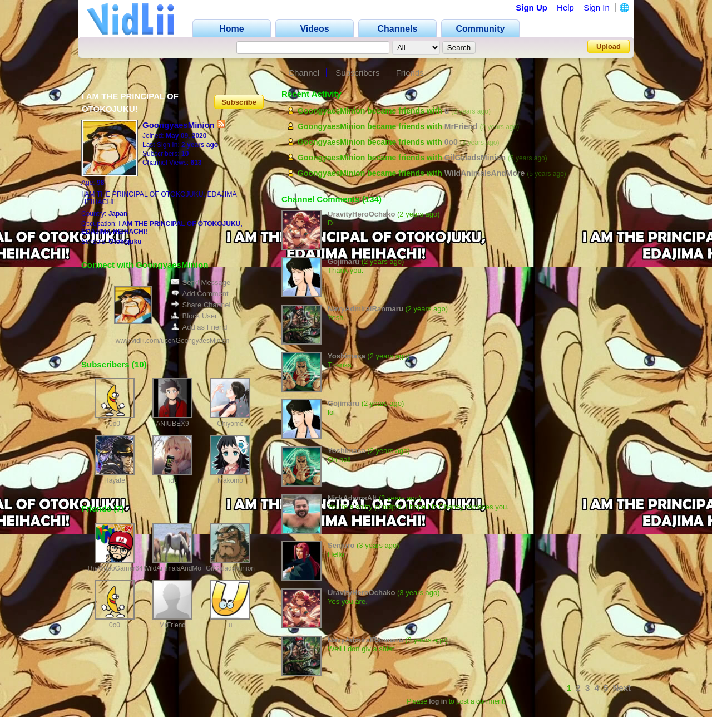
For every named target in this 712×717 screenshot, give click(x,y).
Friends (410, 72)
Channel (303, 72)
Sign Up (531, 7)
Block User (194, 316)
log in (438, 701)
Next (621, 688)
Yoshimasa (346, 356)
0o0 (114, 424)
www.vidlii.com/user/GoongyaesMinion (173, 341)
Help (565, 7)
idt (172, 480)
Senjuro (341, 545)
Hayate (114, 480)
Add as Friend (199, 327)
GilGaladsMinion (230, 568)
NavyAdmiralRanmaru (365, 309)
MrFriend (172, 625)
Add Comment (200, 293)
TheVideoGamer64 (114, 568)
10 (139, 364)
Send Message (201, 282)
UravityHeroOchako (361, 214)
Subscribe (238, 101)
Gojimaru (343, 261)
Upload (608, 46)
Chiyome (230, 424)
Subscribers (357, 72)
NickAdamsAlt (352, 498)
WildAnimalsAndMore (175, 568)
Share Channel (201, 305)
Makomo (230, 480)
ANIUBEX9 (172, 424)
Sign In (597, 7)
